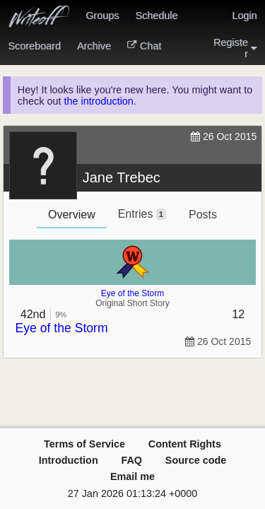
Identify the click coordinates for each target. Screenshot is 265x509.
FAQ (131, 460)
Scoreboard (34, 46)
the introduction (98, 101)
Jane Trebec (121, 177)
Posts (203, 215)
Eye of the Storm (132, 293)
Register (235, 48)
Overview (71, 215)
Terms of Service (84, 444)
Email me (132, 476)
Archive (94, 46)
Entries (142, 214)
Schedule (156, 15)
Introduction (68, 460)
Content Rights (184, 444)
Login (244, 15)
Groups (102, 15)
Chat (144, 46)
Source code (195, 460)
